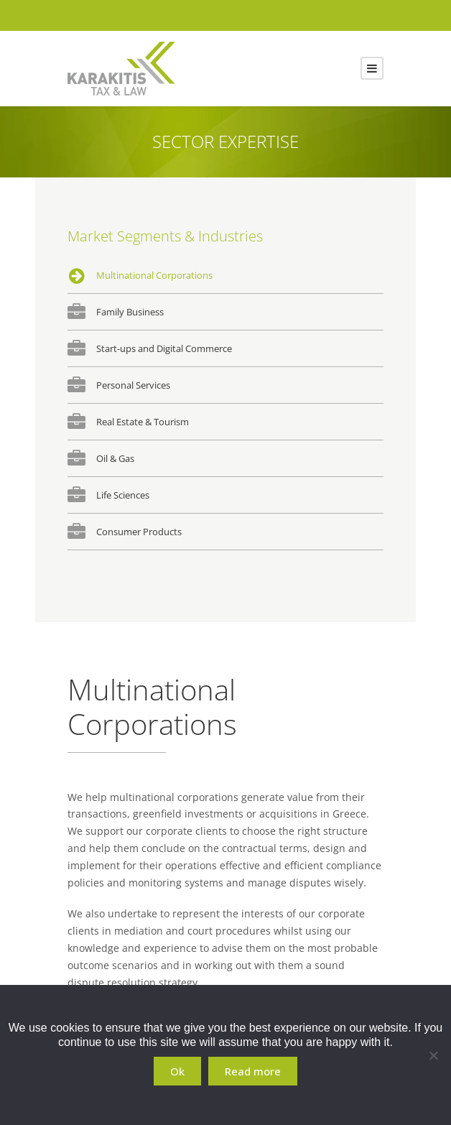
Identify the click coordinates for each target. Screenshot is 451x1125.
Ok (177, 1071)
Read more (253, 1071)
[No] (433, 1055)
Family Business (130, 311)
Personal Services (133, 385)
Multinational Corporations (154, 275)
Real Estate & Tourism (142, 421)
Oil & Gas (115, 458)
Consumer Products (139, 531)
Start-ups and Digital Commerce (164, 348)
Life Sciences (122, 495)
